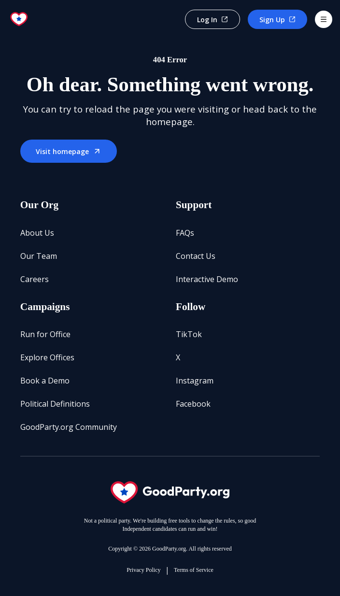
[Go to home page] (19, 19)
